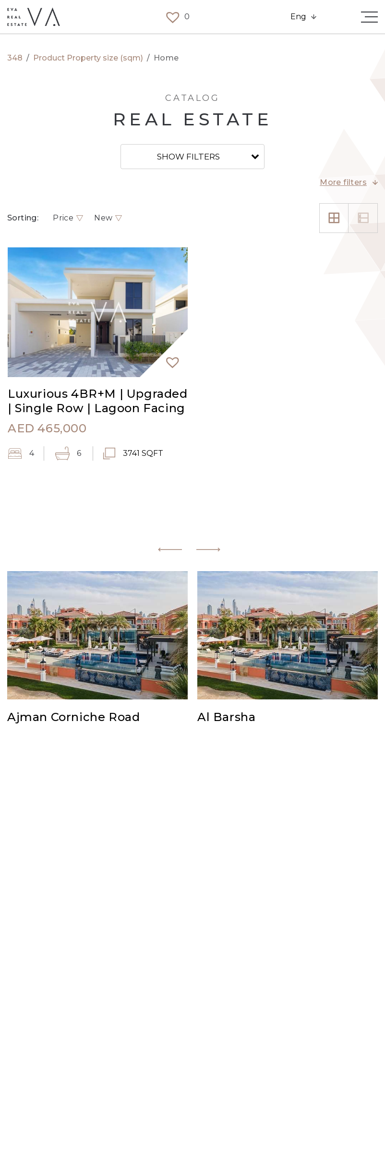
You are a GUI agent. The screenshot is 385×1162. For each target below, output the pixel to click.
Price (63, 218)
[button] (168, 358)
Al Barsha (226, 717)
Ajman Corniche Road (73, 717)
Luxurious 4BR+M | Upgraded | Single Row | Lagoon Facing (98, 401)
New (103, 218)
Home (166, 58)
